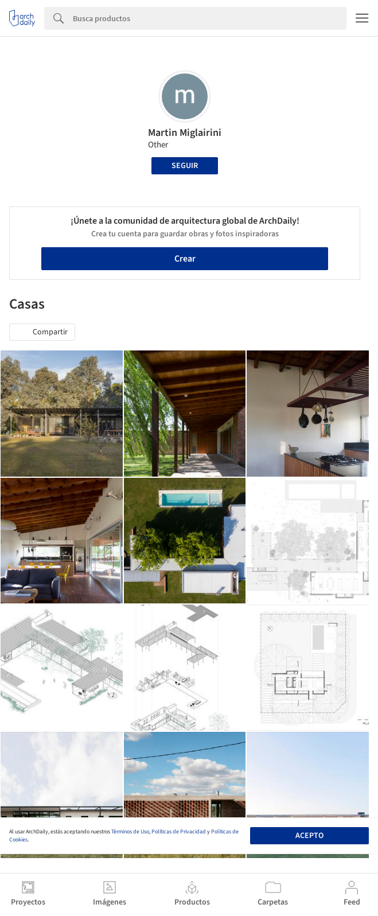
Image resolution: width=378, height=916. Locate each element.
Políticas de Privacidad (178, 832)
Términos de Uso (130, 832)
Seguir (185, 165)
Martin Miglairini (184, 133)
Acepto (309, 835)
